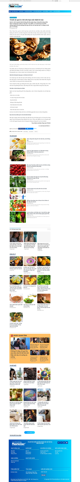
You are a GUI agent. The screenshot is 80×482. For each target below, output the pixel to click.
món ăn (36, 131)
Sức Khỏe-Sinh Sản (38, 11)
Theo (44, 125)
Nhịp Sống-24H (15, 11)
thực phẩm (31, 131)
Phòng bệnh (28, 451)
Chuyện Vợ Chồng (28, 11)
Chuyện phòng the (44, 450)
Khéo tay (13, 461)
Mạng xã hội (13, 453)
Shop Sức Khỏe (57, 11)
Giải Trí (27, 450)
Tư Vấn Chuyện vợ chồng (45, 453)
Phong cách (28, 453)
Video (51, 11)
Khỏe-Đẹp (21, 11)
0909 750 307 (44, 471)
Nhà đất (13, 450)
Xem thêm (29, 432)
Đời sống (13, 451)
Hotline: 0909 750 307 (27, 0)
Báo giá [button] (43, 474)
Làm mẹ (57, 453)
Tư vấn (56, 451)
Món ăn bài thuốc (13, 17)
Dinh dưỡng (25, 131)
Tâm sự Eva (43, 451)
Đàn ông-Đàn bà (58, 450)
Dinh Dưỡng (45, 11)
